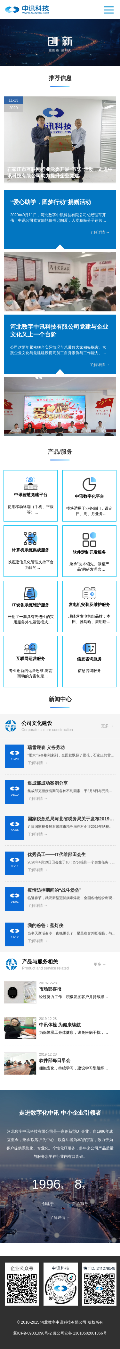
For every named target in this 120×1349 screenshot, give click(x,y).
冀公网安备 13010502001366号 (80, 1333)
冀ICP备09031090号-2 (32, 1333)
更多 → (107, 726)
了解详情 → (100, 232)
